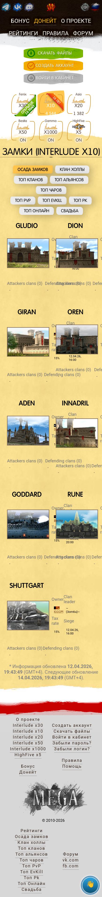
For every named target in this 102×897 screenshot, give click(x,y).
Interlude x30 (28, 725)
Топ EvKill (52, 200)
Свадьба (69, 210)
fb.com (71, 865)
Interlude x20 (28, 737)
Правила (55, 33)
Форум (83, 33)
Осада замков (33, 169)
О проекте (76, 21)
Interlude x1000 (28, 748)
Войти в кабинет (72, 737)
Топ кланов (31, 179)
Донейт (45, 21)
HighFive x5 (28, 754)
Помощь (72, 766)
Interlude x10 (28, 731)
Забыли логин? (72, 748)
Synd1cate (61, 429)
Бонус (20, 21)
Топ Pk (80, 200)
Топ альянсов (69, 179)
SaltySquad (61, 252)
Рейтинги (23, 33)
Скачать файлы (71, 731)
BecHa (58, 520)
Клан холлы (72, 169)
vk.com (71, 860)
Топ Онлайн (36, 210)
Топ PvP (23, 200)
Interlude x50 (28, 742)
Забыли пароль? (72, 742)
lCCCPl (58, 612)
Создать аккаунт (72, 725)
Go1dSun (60, 338)
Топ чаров (51, 190)
